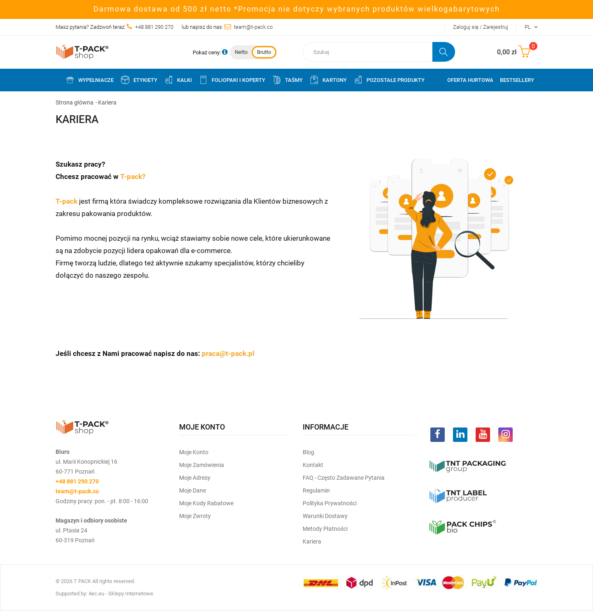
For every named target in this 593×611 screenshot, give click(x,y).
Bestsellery (517, 80)
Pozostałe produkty (389, 80)
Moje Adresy (194, 477)
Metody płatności (325, 528)
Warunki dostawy (325, 516)
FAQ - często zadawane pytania (344, 477)
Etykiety (138, 80)
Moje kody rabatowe (206, 503)
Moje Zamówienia (201, 465)
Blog (308, 452)
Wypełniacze (89, 80)
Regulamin (316, 490)
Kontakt (313, 465)
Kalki (178, 80)
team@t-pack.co (253, 27)
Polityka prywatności (330, 503)
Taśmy (287, 80)
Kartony (328, 80)
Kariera (312, 541)
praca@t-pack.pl (228, 353)
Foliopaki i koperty (231, 80)
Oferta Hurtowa (470, 80)
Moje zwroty (195, 516)
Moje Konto (193, 452)
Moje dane (192, 490)
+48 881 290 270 (154, 27)
